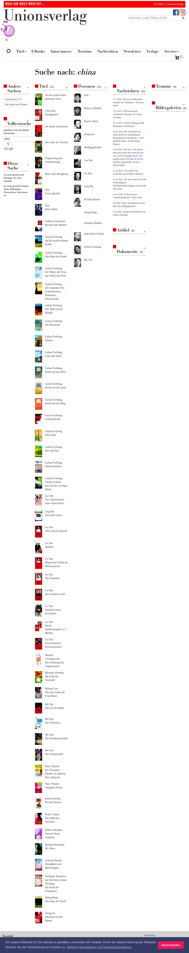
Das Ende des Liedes (56, 256)
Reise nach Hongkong (56, 174)
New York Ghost (53, 515)
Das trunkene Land (55, 594)
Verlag (153, 51)
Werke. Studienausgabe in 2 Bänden (55, 629)
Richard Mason (92, 199)
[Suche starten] (8, 144)
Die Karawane (52, 324)
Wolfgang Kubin (92, 147)
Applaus (49, 546)
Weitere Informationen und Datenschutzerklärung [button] (99, 947)
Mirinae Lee (51, 688)
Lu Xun (49, 527)
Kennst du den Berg (55, 403)
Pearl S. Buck (52, 814)
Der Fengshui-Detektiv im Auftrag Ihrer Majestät (55, 774)
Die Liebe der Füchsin (56, 142)
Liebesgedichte (53, 419)
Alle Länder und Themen (16, 104)
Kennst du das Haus (55, 371)
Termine (85, 51)
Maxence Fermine (54, 672)
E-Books (38, 51)
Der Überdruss (53, 722)
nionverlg (45, 24)
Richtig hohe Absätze (56, 225)
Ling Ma (49, 511)
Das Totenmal (52, 578)
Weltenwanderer (53, 466)
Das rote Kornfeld (54, 708)
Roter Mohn (51, 209)
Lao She (49, 495)
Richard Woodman (54, 844)
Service (171, 51)
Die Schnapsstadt (54, 754)
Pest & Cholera (53, 802)
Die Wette (50, 848)
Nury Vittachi (52, 766)
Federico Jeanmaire (55, 221)
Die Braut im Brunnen (56, 126)
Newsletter (132, 51)
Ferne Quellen (52, 193)
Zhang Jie (50, 913)
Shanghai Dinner (54, 787)
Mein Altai (50, 435)
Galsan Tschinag (53, 237)
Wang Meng (51, 897)
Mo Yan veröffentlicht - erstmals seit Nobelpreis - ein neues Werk (128, 102)
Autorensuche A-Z (13, 99)
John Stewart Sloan (94, 233)
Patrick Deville (53, 798)
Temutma (49, 837)
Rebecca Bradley (93, 108)
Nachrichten (107, 51)
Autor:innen (61, 51)
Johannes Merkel (93, 223)
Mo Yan (49, 704)
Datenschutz (150, 935)
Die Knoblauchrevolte (56, 738)
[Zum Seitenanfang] (66, 87)
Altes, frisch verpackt (56, 531)
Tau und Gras (52, 450)
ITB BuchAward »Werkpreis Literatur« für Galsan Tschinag (127, 114)
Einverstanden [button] (171, 945)
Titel (21, 51)
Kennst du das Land (55, 387)
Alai (47, 189)
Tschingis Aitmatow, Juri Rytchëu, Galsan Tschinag (55, 880)
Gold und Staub (53, 356)
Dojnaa (49, 340)
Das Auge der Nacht (55, 901)
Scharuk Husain (53, 860)
